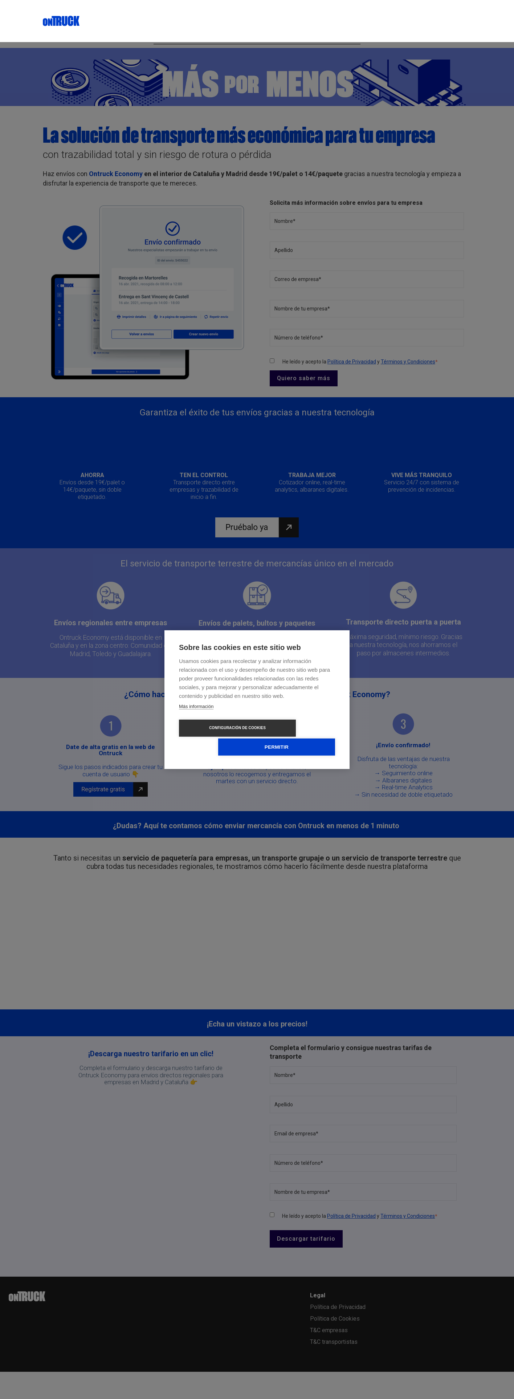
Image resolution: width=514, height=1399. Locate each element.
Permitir (299, 737)
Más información (196, 716)
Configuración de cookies (215, 737)
